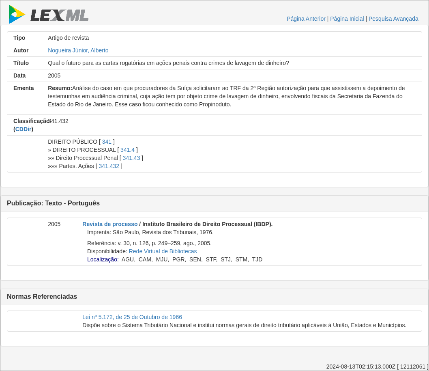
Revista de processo (109, 224)
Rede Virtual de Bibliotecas (163, 251)
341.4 (127, 150)
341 (107, 141)
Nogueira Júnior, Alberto (78, 50)
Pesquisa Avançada (393, 18)
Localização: (103, 259)
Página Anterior (306, 18)
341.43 (131, 158)
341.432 (109, 166)
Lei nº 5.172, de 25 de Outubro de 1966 (132, 317)
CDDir (23, 129)
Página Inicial (347, 18)
